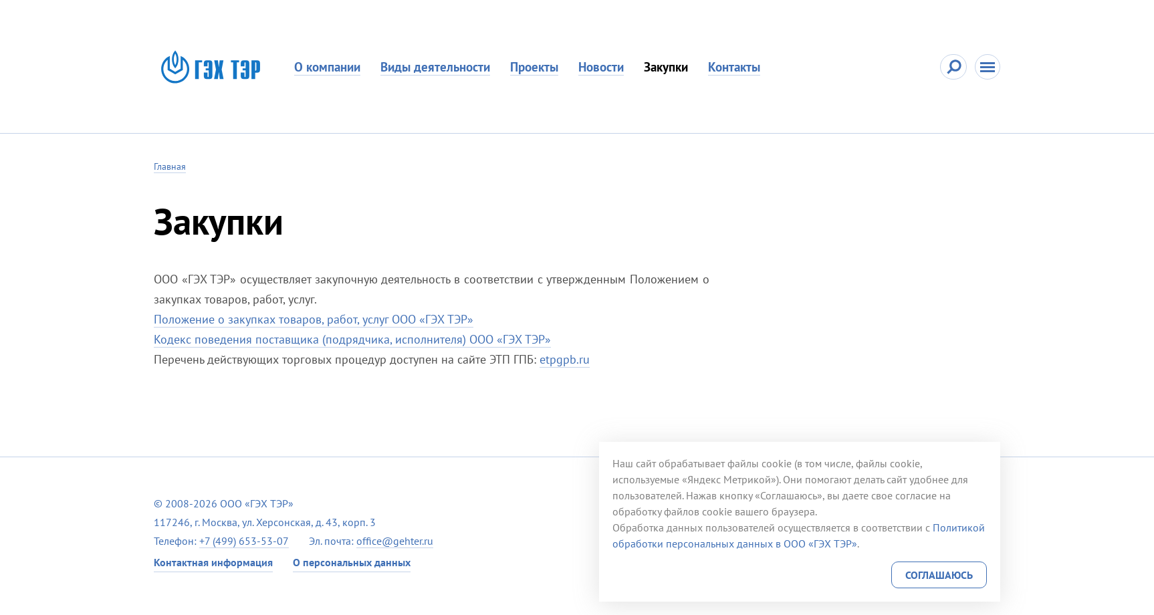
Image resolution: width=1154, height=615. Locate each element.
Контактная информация (213, 562)
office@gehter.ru (394, 540)
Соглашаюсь (939, 575)
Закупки (666, 67)
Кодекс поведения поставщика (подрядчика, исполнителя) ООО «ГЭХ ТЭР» (352, 339)
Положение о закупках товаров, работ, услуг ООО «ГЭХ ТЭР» (313, 319)
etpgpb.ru (565, 359)
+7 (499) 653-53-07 (244, 540)
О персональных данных (352, 562)
